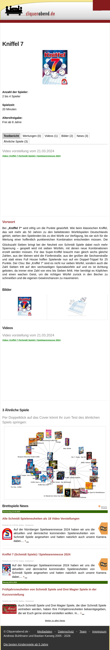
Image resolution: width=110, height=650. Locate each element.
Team (83, 631)
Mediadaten (44, 631)
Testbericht (11, 135)
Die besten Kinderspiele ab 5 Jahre (26, 644)
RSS (104, 507)
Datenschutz (66, 631)
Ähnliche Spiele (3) (16, 141)
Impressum (99, 631)
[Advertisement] (55, 31)
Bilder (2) (67, 135)
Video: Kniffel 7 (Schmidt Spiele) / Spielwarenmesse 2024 (31, 156)
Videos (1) (51, 135)
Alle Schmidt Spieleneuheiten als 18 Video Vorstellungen (40, 518)
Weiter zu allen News (55, 620)
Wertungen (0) (32, 135)
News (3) (82, 135)
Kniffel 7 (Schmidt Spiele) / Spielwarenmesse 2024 (36, 554)
